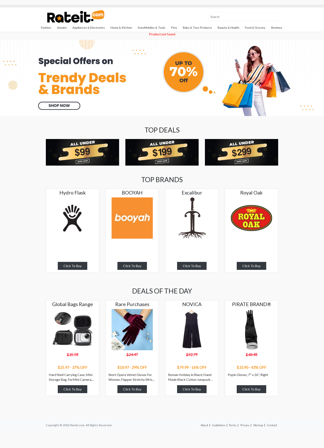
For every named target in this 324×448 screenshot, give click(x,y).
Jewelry (62, 27)
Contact (272, 425)
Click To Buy (72, 266)
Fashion (46, 27)
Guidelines (218, 425)
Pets (174, 27)
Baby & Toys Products (197, 27)
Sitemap (258, 425)
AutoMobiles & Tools (151, 27)
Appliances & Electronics (88, 27)
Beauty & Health (228, 27)
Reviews (276, 27)
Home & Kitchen (121, 27)
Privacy (244, 425)
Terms (233, 425)
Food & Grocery (255, 27)
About (204, 425)
